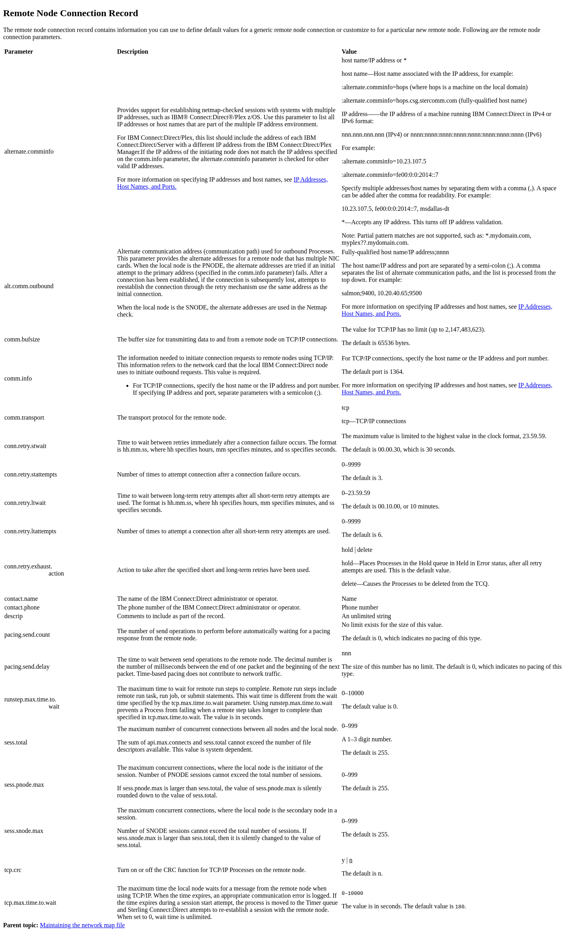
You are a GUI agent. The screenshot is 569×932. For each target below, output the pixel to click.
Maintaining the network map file (82, 925)
